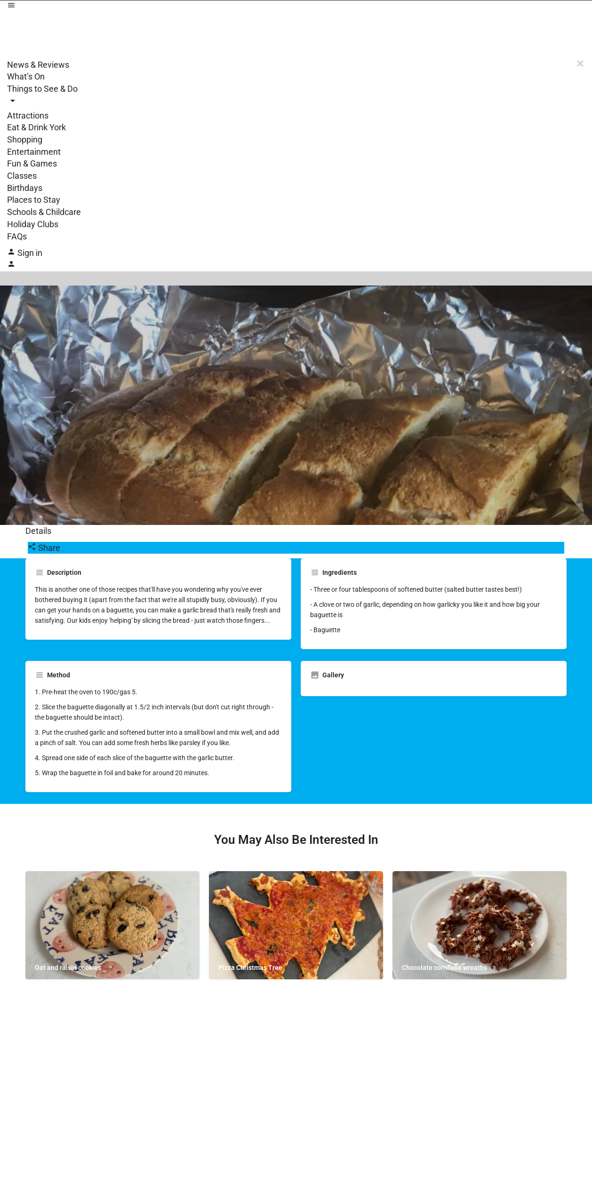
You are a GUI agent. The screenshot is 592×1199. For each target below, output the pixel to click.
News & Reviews (38, 65)
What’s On (26, 76)
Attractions (27, 115)
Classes (22, 176)
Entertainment (34, 152)
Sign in (29, 253)
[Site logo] (296, 36)
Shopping (24, 139)
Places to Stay (33, 200)
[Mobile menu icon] (296, 6)
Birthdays (24, 188)
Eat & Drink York (36, 127)
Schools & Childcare (44, 212)
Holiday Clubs (32, 224)
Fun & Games (32, 163)
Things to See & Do (42, 89)
